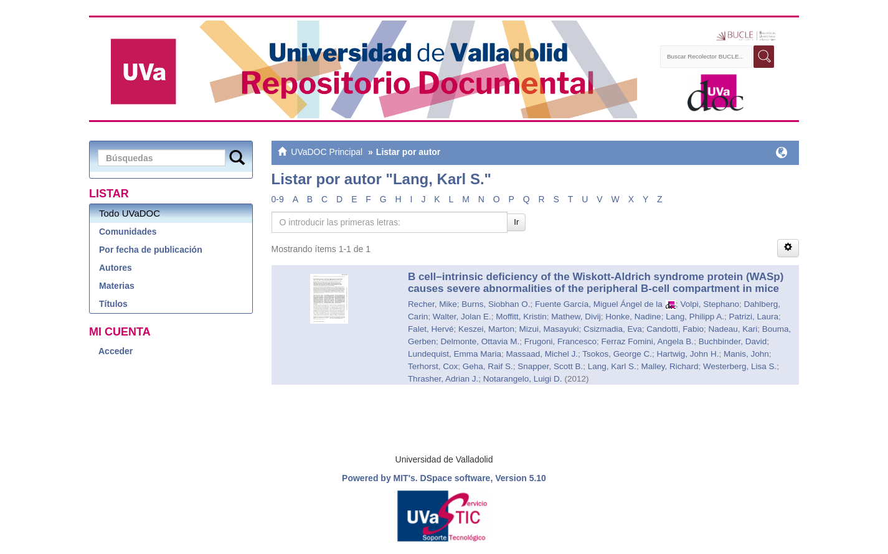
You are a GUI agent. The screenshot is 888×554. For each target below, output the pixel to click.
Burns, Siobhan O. (495, 304)
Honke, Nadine (633, 316)
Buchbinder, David (733, 341)
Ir (516, 222)
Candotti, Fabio (675, 329)
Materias (117, 286)
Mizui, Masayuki (549, 329)
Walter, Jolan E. (462, 316)
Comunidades (128, 232)
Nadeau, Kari (732, 329)
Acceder (115, 351)
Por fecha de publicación (150, 250)
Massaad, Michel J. (542, 354)
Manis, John (746, 354)
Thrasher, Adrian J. (443, 378)
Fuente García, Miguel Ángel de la (599, 304)
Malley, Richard (669, 366)
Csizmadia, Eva (612, 329)
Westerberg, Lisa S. (740, 366)
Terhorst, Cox (433, 366)
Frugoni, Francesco (560, 341)
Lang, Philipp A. (695, 316)
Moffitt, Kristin (521, 316)
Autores (115, 268)
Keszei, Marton (486, 329)
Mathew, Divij (576, 316)
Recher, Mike (432, 304)
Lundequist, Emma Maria (454, 354)
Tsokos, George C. (617, 354)
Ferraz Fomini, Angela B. (648, 341)
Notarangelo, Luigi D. (522, 378)
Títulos (113, 304)
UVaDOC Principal (326, 152)
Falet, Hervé (431, 329)
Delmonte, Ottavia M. (479, 341)
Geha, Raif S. (488, 366)
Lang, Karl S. (612, 366)
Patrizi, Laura (753, 316)
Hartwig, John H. (688, 354)
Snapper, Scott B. (550, 366)
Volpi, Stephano (709, 304)
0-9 (278, 199)
